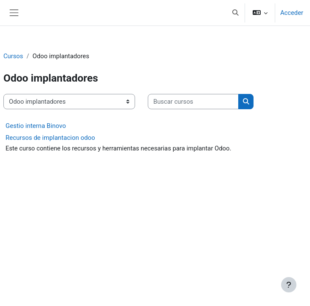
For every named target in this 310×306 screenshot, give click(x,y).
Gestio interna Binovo (36, 126)
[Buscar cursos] (193, 101)
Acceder (291, 13)
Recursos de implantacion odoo (50, 138)
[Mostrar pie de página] (288, 284)
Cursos (13, 56)
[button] (235, 13)
